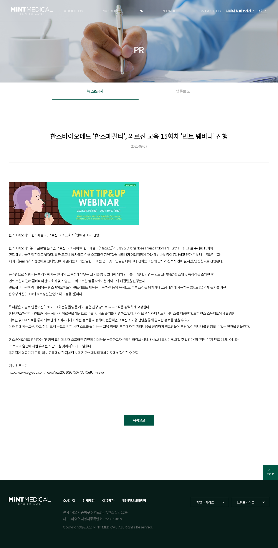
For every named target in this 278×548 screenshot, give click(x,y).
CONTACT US (208, 11)
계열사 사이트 (205, 502)
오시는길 (69, 500)
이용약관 (108, 500)
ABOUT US (73, 11)
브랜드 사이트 (245, 502)
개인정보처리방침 (134, 500)
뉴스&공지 (95, 91)
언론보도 (183, 91)
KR (260, 10)
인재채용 (89, 500)
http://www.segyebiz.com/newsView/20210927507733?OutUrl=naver (57, 372)
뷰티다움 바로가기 (238, 10)
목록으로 (139, 420)
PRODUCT (110, 11)
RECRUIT (169, 11)
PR (141, 11)
